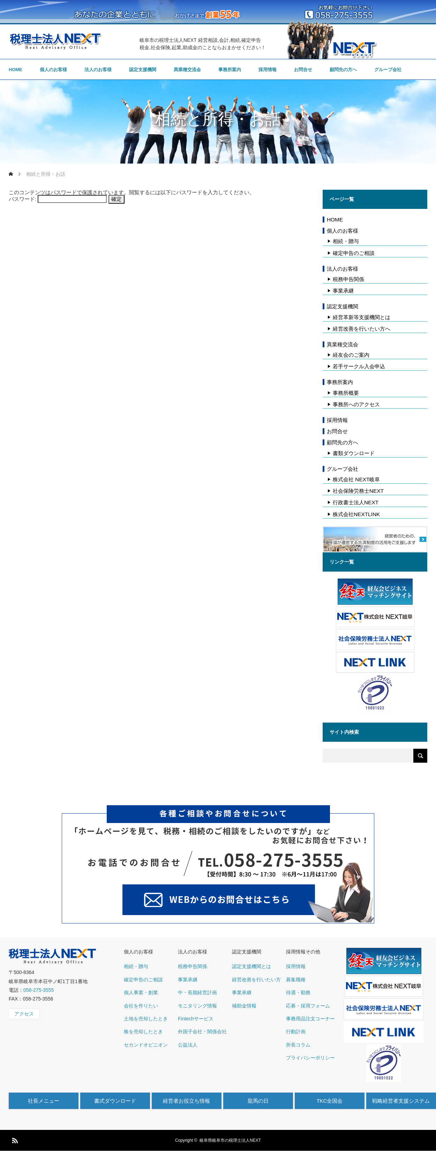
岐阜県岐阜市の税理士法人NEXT (230, 1140)
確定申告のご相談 (354, 253)
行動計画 (296, 1031)
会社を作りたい (141, 1006)
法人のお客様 (98, 69)
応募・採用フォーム (308, 1006)
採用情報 (267, 69)
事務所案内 (229, 69)
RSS (14, 1139)
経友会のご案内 (351, 355)
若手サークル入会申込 (359, 366)
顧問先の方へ (343, 69)
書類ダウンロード (354, 453)
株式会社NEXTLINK (356, 514)
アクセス (24, 1014)
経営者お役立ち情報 (186, 1101)
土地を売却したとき (146, 1018)
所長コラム (298, 1045)
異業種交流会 (187, 69)
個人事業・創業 (141, 992)
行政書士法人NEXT (355, 502)
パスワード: (58, 199)
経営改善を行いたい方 (256, 979)
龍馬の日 (258, 1101)
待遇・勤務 (298, 992)
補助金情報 (244, 1006)
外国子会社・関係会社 (202, 1031)
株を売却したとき (143, 1031)
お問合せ (303, 69)
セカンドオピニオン (146, 1045)
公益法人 (187, 1045)
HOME (15, 69)
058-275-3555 (38, 990)
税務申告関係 (348, 279)
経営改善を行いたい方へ (361, 329)
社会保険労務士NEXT (358, 491)
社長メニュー (43, 1101)
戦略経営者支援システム (401, 1101)
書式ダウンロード (115, 1101)
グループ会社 (387, 69)
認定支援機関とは (251, 966)
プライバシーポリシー (310, 1057)
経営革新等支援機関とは (361, 317)
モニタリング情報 (197, 1006)
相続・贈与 (346, 241)
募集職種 (296, 979)
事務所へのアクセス (356, 404)
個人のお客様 (53, 69)
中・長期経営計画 (197, 992)
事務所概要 (346, 393)
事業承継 (343, 291)
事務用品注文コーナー (310, 1018)
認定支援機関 (142, 69)
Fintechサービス (195, 1018)
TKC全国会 (329, 1101)
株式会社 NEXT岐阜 (356, 479)
